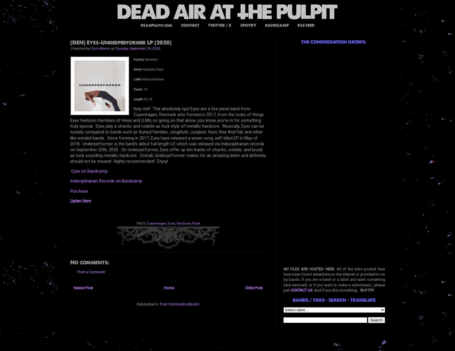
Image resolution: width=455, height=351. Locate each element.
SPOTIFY (248, 25)
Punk (196, 223)
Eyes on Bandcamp (89, 171)
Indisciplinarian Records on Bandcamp (106, 181)
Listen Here (80, 201)
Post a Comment (91, 272)
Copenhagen (157, 223)
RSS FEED (306, 25)
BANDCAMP (277, 25)
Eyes (171, 223)
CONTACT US (301, 290)
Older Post (254, 288)
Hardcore (184, 223)
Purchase (79, 191)
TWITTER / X (220, 25)
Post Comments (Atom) (179, 304)
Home (169, 288)
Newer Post (83, 288)
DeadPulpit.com (156, 25)
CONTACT (190, 25)
